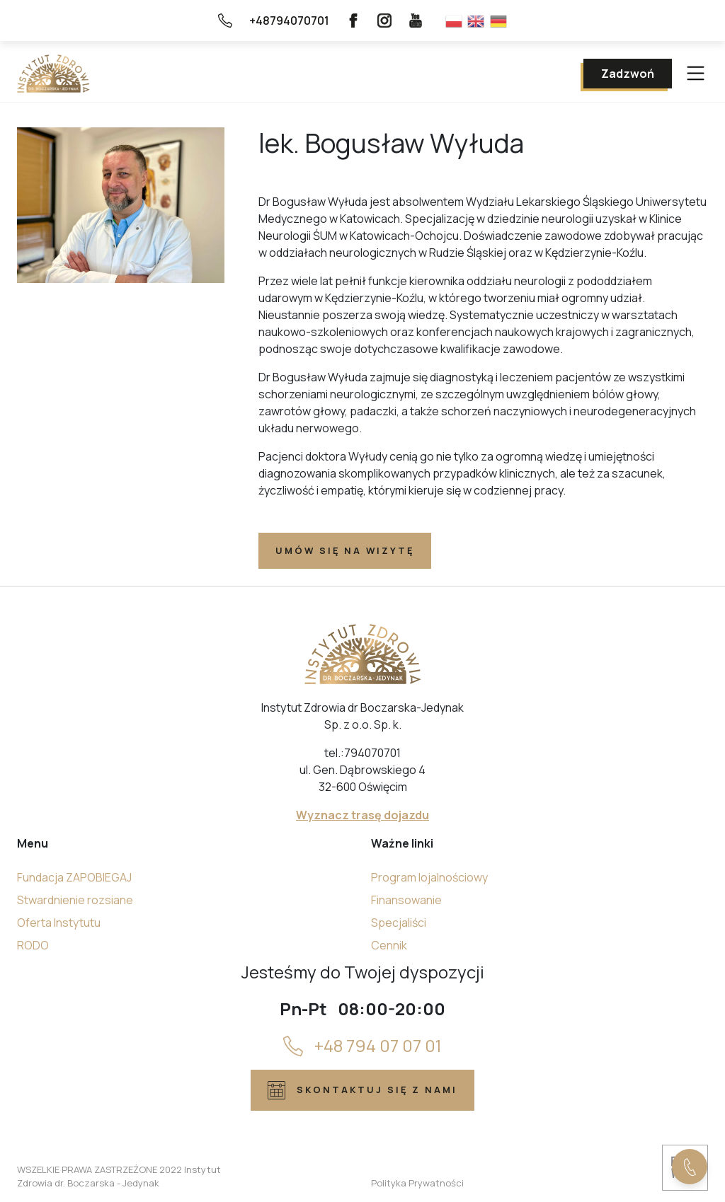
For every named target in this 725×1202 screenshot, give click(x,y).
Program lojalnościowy (429, 877)
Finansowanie (406, 900)
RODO (33, 945)
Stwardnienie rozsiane (75, 900)
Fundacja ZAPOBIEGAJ (74, 877)
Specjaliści (398, 922)
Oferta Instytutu (59, 922)
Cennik (389, 945)
